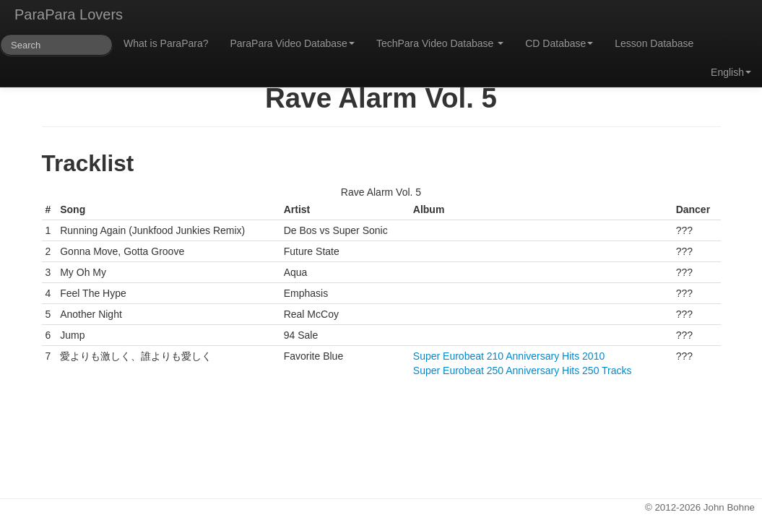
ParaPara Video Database (292, 43)
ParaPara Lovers (68, 14)
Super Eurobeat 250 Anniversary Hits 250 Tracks (522, 370)
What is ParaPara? (166, 43)
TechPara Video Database (439, 43)
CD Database (559, 43)
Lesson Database (654, 43)
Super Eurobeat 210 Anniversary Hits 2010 (509, 356)
